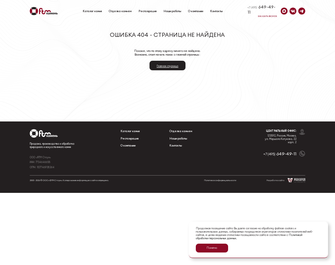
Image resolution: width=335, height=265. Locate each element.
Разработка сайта (286, 180)
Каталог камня (92, 11)
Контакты (216, 11)
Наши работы (172, 11)
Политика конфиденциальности (220, 180)
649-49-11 (261, 9)
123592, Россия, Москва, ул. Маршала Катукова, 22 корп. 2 (280, 139)
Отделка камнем (120, 11)
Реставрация (147, 11)
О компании (195, 11)
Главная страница (167, 66)
